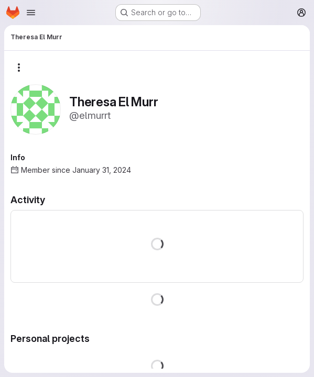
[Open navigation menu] (31, 12)
